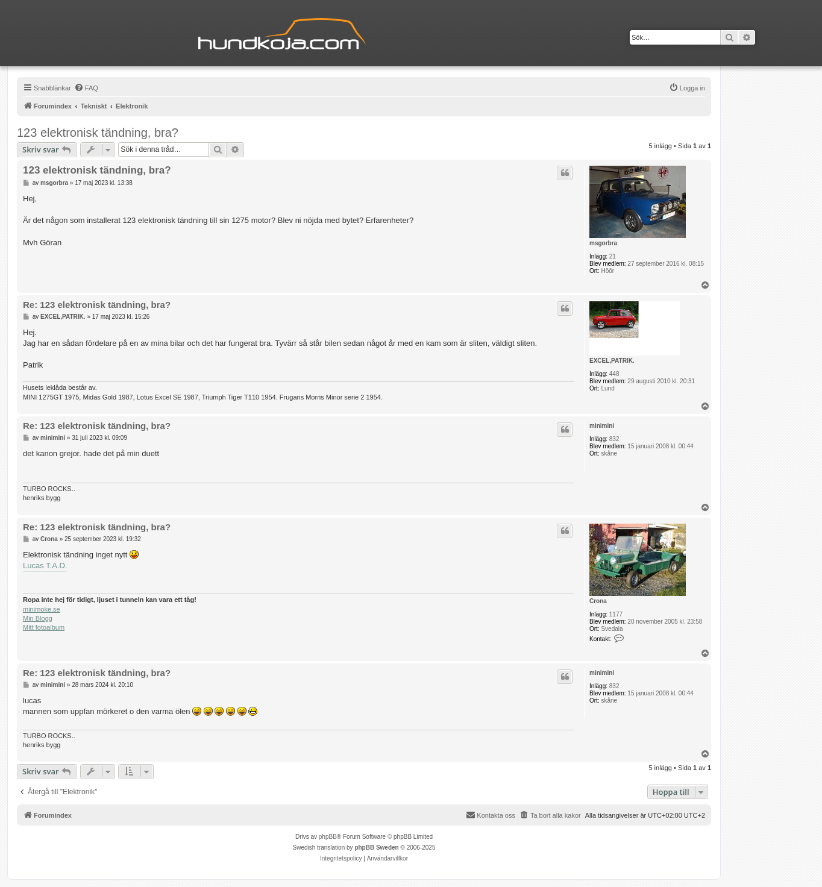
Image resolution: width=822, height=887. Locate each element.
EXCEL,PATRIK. (612, 360)
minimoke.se (41, 609)
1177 (616, 614)
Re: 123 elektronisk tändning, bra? (97, 304)
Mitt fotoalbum (43, 627)
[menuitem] (86, 88)
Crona (598, 601)
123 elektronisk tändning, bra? (97, 132)
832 (614, 439)
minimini (601, 425)
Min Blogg (37, 618)
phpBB (328, 836)
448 (614, 374)
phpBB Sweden (376, 847)
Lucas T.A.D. (45, 565)
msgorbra (603, 243)
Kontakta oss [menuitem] (490, 814)
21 (612, 256)
